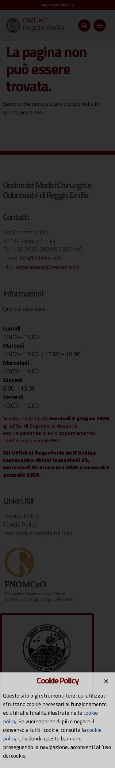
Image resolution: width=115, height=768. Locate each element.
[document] (57, 384)
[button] (106, 681)
